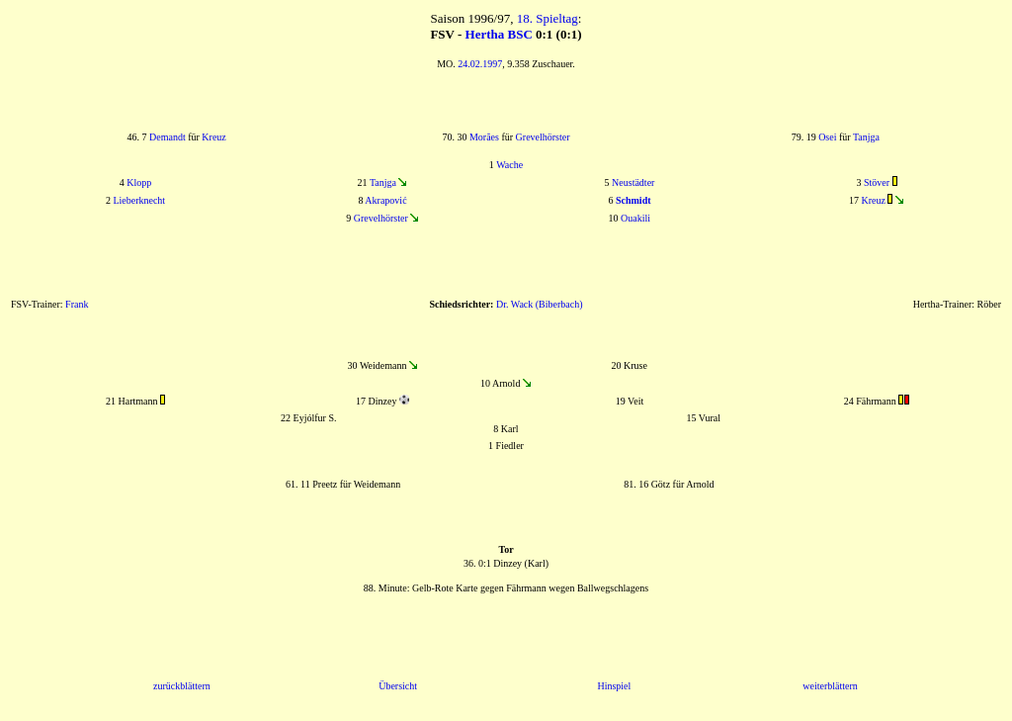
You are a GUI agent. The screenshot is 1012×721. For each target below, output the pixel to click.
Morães (484, 137)
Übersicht (398, 685)
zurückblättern (182, 685)
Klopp (138, 182)
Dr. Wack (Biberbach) (539, 304)
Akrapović (385, 200)
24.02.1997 (480, 63)
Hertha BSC (499, 34)
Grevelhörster (543, 137)
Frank (76, 304)
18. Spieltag (547, 18)
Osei (827, 137)
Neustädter (633, 182)
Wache (509, 164)
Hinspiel (614, 685)
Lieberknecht (139, 200)
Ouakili (635, 218)
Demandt (167, 137)
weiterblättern (830, 685)
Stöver (876, 182)
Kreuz (213, 137)
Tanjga (866, 137)
